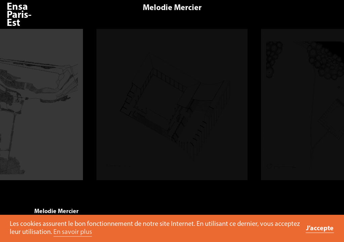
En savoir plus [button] (72, 232)
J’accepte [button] (320, 228)
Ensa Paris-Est (19, 15)
